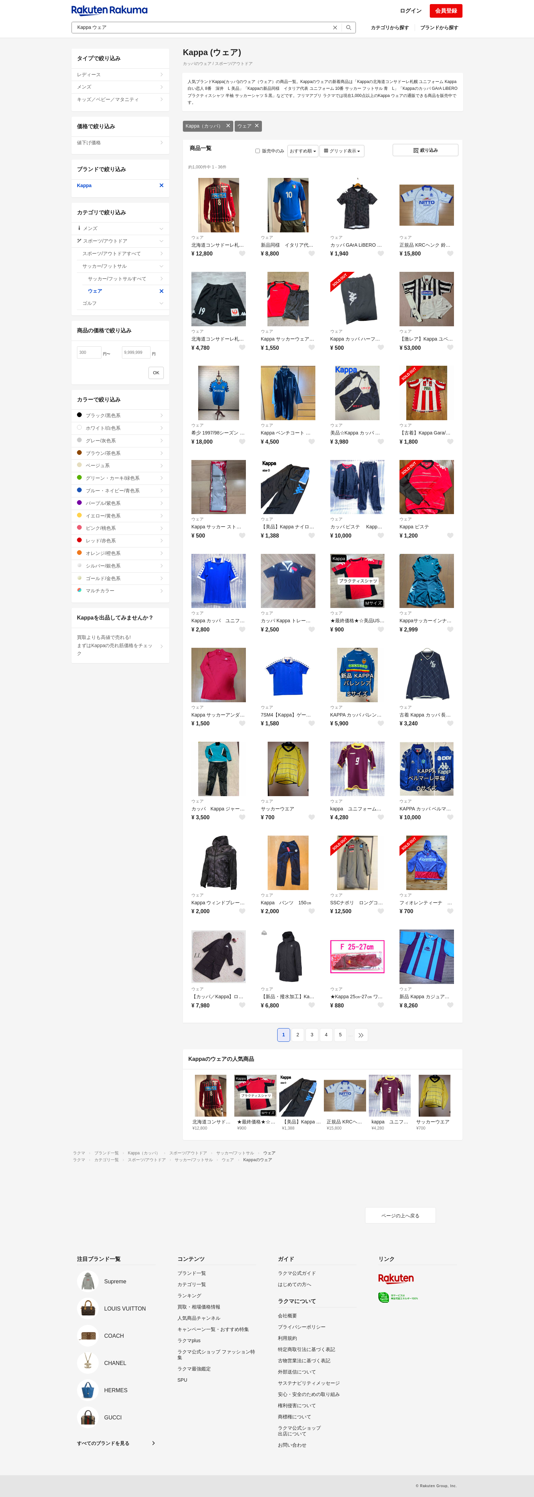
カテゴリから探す (390, 27)
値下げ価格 (120, 142)
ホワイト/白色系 (120, 428)
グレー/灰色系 (120, 440)
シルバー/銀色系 (120, 566)
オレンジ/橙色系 (120, 553)
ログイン (411, 11)
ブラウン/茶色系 (120, 453)
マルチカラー (120, 590)
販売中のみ (269, 150)
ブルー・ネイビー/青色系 (120, 490)
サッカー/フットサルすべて (126, 278)
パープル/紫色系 (120, 503)
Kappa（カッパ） (208, 126)
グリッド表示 (342, 150)
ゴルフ (123, 303)
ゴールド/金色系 (120, 578)
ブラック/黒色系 (120, 415)
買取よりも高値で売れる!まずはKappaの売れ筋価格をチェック (120, 645)
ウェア (248, 126)
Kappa (120, 185)
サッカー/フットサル (123, 266)
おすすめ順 (303, 150)
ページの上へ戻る (400, 1215)
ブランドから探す (439, 27)
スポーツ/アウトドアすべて (123, 253)
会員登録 (446, 11)
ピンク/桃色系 (120, 528)
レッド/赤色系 (120, 540)
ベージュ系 (120, 465)
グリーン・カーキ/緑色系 (120, 478)
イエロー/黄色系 (120, 516)
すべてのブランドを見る (103, 1443)
